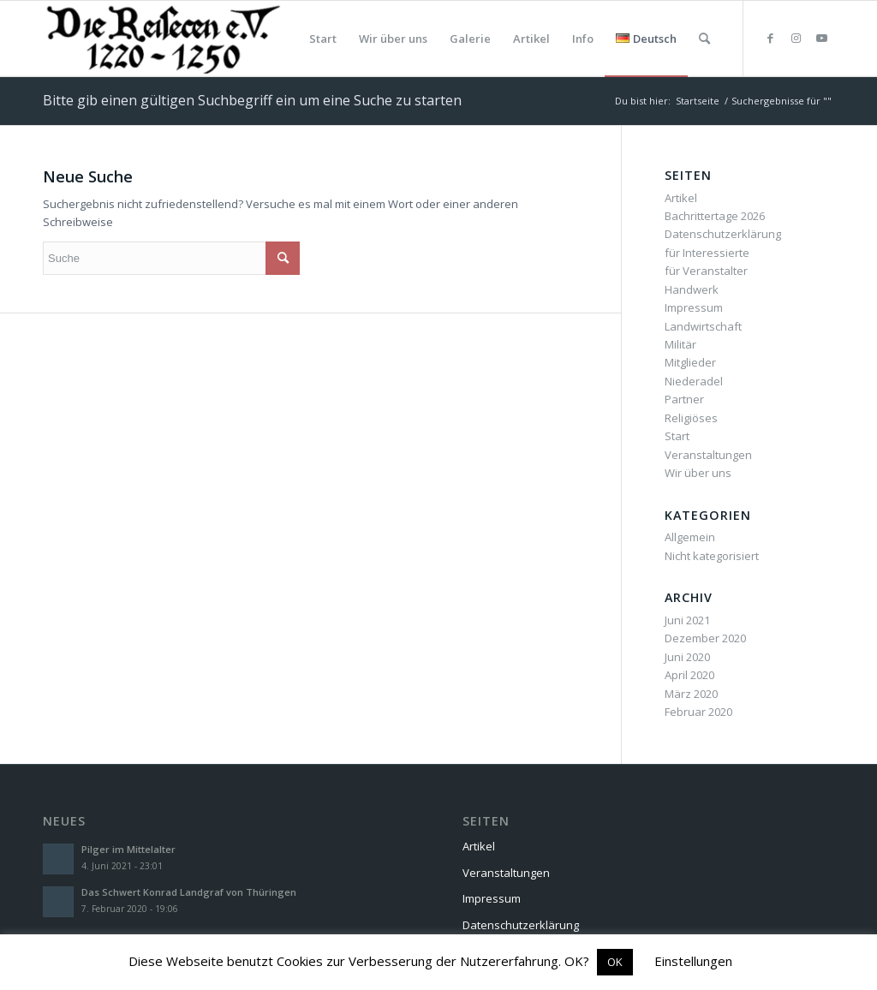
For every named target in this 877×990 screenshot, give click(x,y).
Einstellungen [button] (693, 960)
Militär (680, 344)
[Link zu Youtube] (821, 38)
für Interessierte (707, 252)
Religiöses (691, 418)
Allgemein (690, 537)
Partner (684, 399)
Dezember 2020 (705, 638)
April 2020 (689, 675)
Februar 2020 (698, 711)
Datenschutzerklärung (723, 234)
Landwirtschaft (703, 326)
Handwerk (692, 289)
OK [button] (615, 961)
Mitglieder (690, 362)
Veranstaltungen (708, 454)
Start (677, 436)
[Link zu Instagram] (795, 38)
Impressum (694, 307)
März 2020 (691, 693)
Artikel (681, 198)
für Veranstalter (706, 270)
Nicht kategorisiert (712, 556)
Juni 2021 (687, 620)
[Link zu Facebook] (770, 38)
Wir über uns (698, 472)
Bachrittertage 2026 (715, 216)
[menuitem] (323, 38)
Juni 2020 (687, 657)
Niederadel (694, 381)
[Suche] (704, 38)
